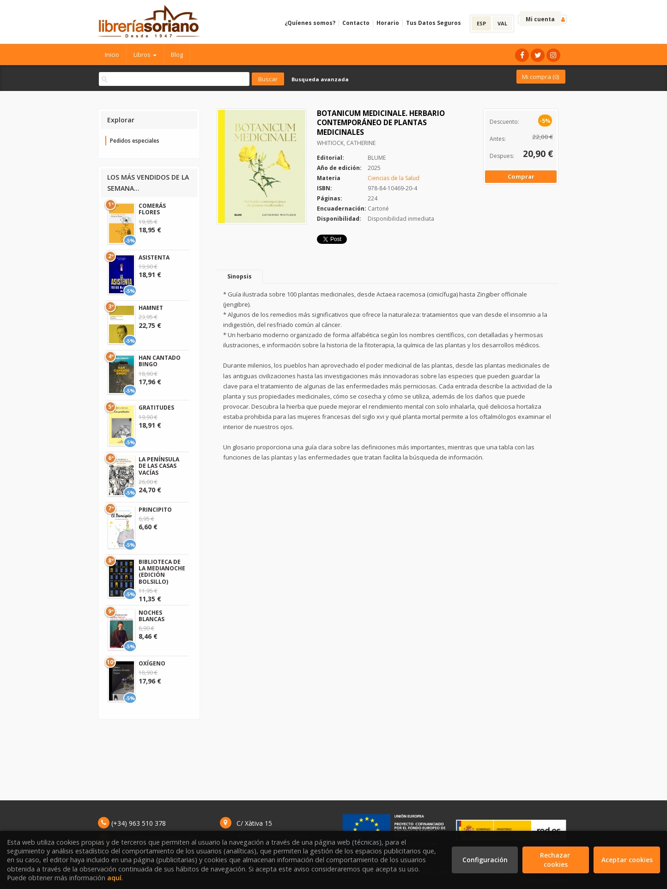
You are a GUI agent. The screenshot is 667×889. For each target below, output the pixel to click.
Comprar (521, 176)
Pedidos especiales (134, 141)
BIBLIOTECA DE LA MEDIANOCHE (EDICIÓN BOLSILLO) (162, 572)
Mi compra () (540, 77)
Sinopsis (239, 276)
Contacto (356, 23)
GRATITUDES (156, 407)
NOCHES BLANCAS (151, 616)
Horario (387, 23)
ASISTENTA (154, 257)
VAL (502, 23)
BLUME (377, 158)
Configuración (485, 859)
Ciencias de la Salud (393, 178)
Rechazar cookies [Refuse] (556, 860)
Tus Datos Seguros (433, 23)
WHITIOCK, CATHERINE (346, 143)
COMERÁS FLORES (152, 209)
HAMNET (151, 308)
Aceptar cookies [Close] (627, 859)
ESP (481, 23)
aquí (114, 877)
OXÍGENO (152, 663)
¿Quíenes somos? (310, 23)
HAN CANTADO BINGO (160, 361)
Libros (145, 54)
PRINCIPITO (155, 510)
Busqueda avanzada (320, 79)
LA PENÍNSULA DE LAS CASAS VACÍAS (159, 466)
